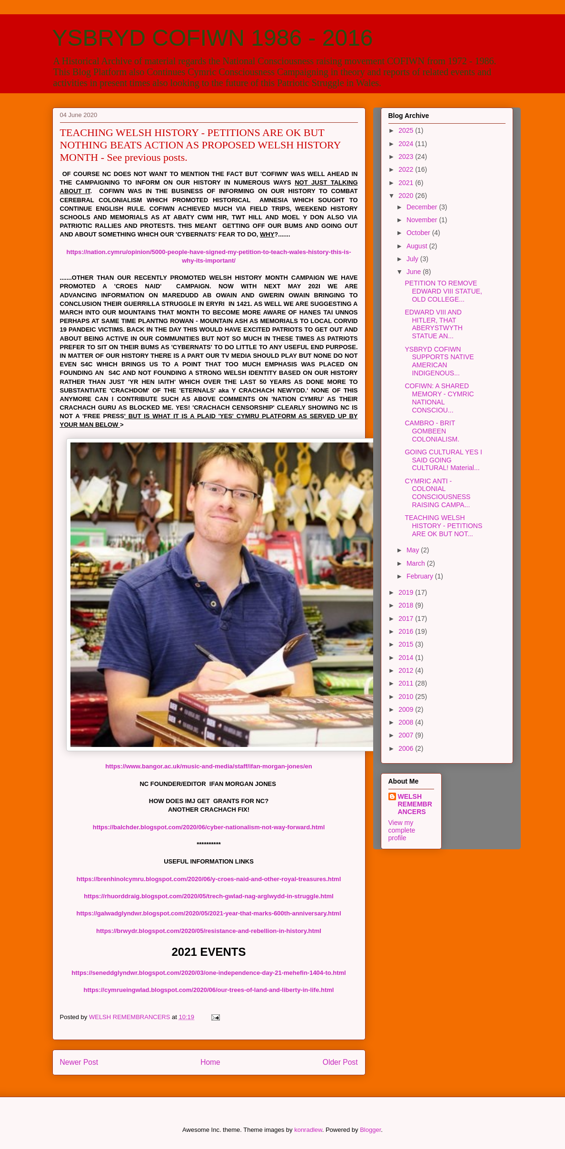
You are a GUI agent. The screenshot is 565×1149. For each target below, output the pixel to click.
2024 (406, 143)
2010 (406, 696)
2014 (406, 657)
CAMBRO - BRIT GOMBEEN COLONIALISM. (432, 431)
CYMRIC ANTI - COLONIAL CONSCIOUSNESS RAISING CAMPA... (437, 493)
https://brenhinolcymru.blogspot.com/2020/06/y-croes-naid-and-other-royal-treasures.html (209, 879)
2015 (406, 644)
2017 (406, 618)
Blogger (370, 1129)
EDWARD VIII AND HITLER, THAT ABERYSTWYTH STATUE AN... (433, 324)
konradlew (308, 1129)
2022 (406, 169)
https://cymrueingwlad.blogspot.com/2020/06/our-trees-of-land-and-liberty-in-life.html (209, 989)
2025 (406, 130)
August (417, 246)
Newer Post (79, 1062)
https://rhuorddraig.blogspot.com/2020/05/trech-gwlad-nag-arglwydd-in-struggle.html (208, 896)
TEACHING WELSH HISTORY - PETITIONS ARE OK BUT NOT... (443, 526)
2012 (406, 670)
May (413, 550)
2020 (406, 195)
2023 (406, 156)
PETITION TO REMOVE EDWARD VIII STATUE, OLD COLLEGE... (443, 291)
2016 (406, 631)
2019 (406, 592)
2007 (406, 735)
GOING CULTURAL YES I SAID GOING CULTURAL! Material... (443, 460)
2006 (406, 748)
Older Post (340, 1062)
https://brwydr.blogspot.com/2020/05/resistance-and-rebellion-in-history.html (208, 930)
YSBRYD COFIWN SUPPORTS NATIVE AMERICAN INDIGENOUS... (439, 361)
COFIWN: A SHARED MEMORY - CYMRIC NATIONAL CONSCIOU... (439, 397)
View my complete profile (402, 830)
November (422, 220)
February (420, 576)
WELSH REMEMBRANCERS (415, 804)
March (416, 563)
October (419, 232)
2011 (406, 683)
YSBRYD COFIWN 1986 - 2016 (212, 37)
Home (210, 1062)
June (414, 271)
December (422, 207)
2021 (406, 183)
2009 (406, 709)
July (413, 259)
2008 (406, 722)
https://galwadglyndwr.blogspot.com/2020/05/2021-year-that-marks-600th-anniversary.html (208, 913)
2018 (406, 605)
